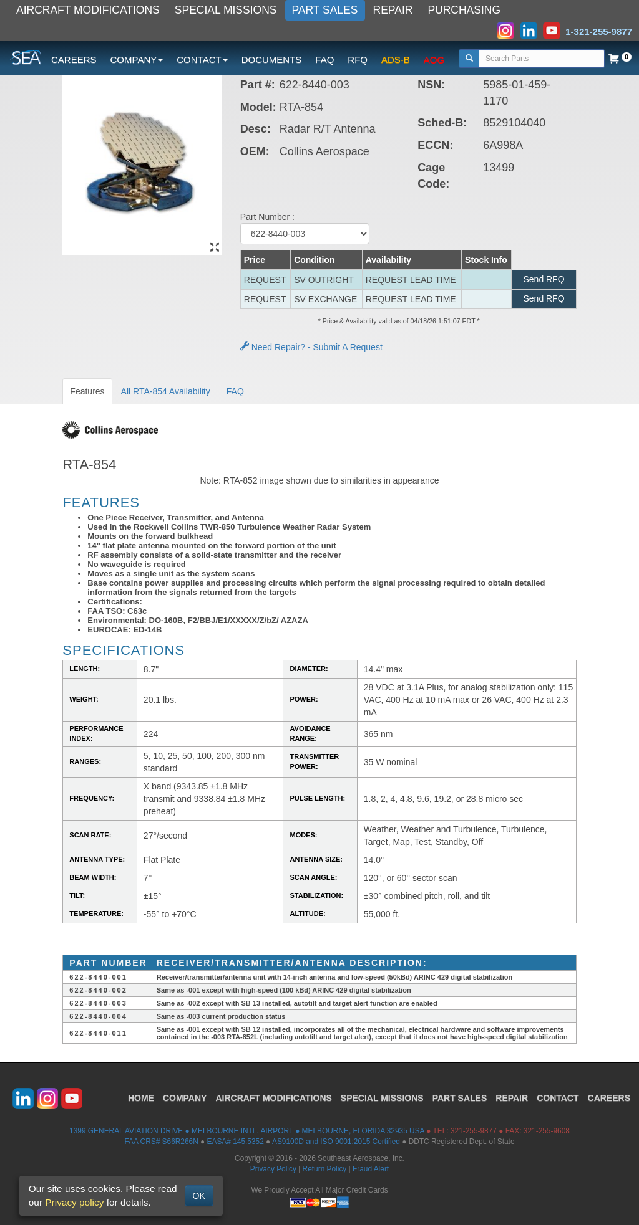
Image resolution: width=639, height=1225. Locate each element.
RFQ (358, 59)
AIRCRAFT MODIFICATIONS (88, 10)
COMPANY (185, 1098)
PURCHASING (463, 10)
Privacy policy (74, 1202)
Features (87, 391)
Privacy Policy (273, 1169)
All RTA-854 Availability (165, 391)
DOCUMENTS (271, 59)
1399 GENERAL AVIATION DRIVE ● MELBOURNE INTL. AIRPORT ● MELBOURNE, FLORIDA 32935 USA (246, 1131)
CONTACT (557, 1098)
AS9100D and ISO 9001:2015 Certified (336, 1141)
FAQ (324, 59)
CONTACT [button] (202, 59)
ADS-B (395, 59)
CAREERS (74, 59)
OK (199, 1196)
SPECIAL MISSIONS (226, 10)
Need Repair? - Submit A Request (311, 347)
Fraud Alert (371, 1169)
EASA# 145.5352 (235, 1141)
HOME (141, 1098)
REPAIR (393, 10)
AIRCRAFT (273, 1098)
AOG (434, 59)
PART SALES (325, 10)
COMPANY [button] (136, 59)
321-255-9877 (474, 1131)
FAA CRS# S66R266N (161, 1141)
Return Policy (325, 1169)
